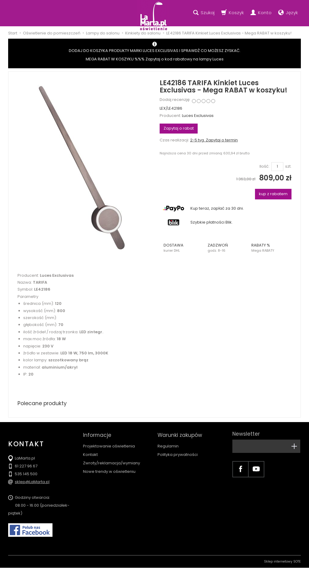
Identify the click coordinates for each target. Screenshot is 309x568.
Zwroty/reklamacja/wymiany (111, 461)
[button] (182, 248)
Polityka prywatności (178, 452)
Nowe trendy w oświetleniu (109, 469)
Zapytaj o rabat (179, 128)
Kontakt (90, 452)
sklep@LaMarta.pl (32, 482)
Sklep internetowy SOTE (282, 562)
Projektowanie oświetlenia (109, 444)
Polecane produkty (43, 403)
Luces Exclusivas (198, 115)
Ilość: (264, 166)
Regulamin (168, 444)
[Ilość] (277, 166)
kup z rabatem (273, 194)
